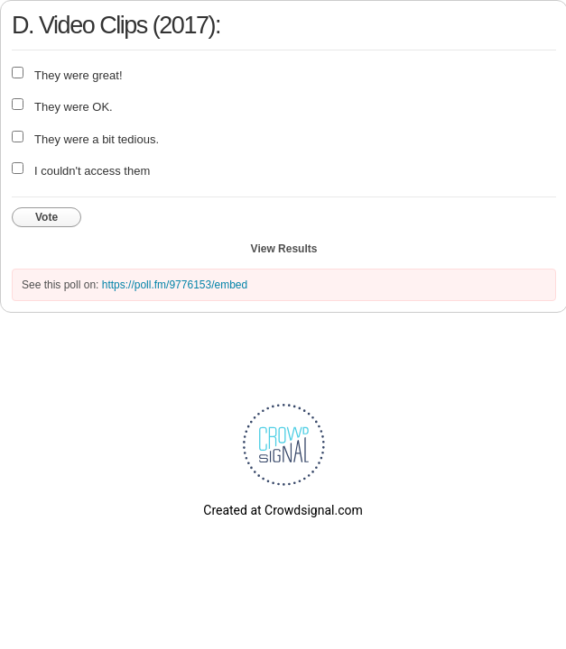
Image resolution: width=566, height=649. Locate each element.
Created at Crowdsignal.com (282, 510)
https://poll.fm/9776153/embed (174, 285)
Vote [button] (46, 217)
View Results (284, 248)
